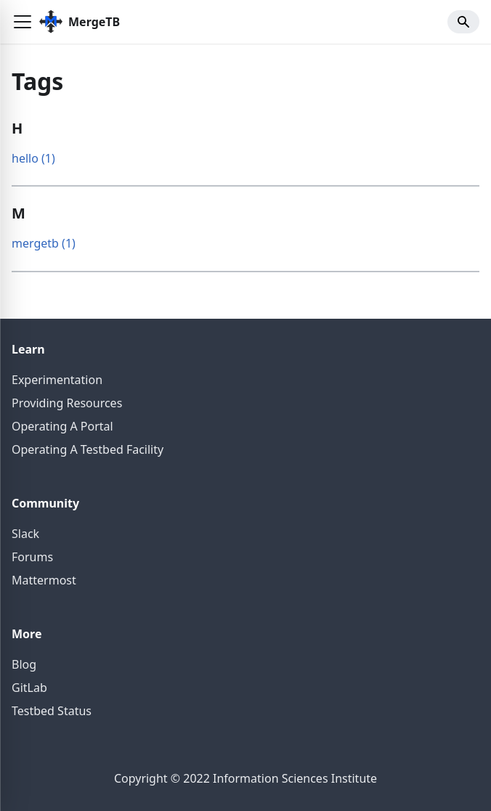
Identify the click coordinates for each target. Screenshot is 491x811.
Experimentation (57, 380)
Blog (24, 664)
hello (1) (33, 158)
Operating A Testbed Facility (87, 449)
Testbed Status (52, 711)
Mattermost (44, 580)
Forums (32, 557)
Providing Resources (67, 403)
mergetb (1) (44, 243)
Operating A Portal (62, 426)
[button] (22, 22)
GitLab (29, 688)
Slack (25, 534)
